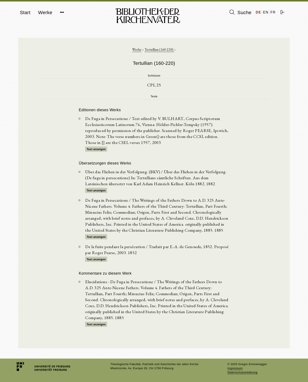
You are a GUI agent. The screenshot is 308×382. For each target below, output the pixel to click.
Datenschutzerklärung (243, 372)
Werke (45, 12)
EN (265, 12)
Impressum (235, 368)
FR (273, 12)
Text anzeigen (96, 149)
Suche (240, 12)
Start (25, 12)
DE (258, 12)
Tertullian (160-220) (159, 49)
